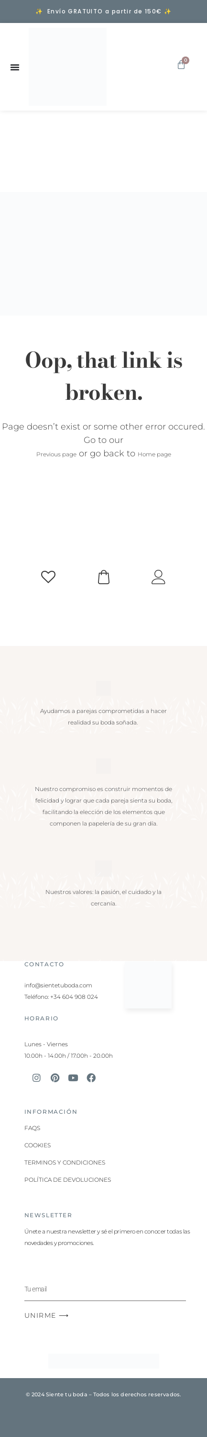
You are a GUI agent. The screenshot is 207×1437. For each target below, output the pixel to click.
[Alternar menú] (15, 67)
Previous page (56, 454)
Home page (154, 454)
